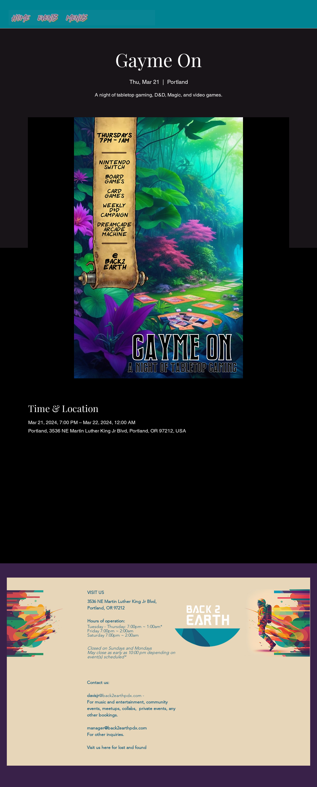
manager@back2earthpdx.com (117, 728)
